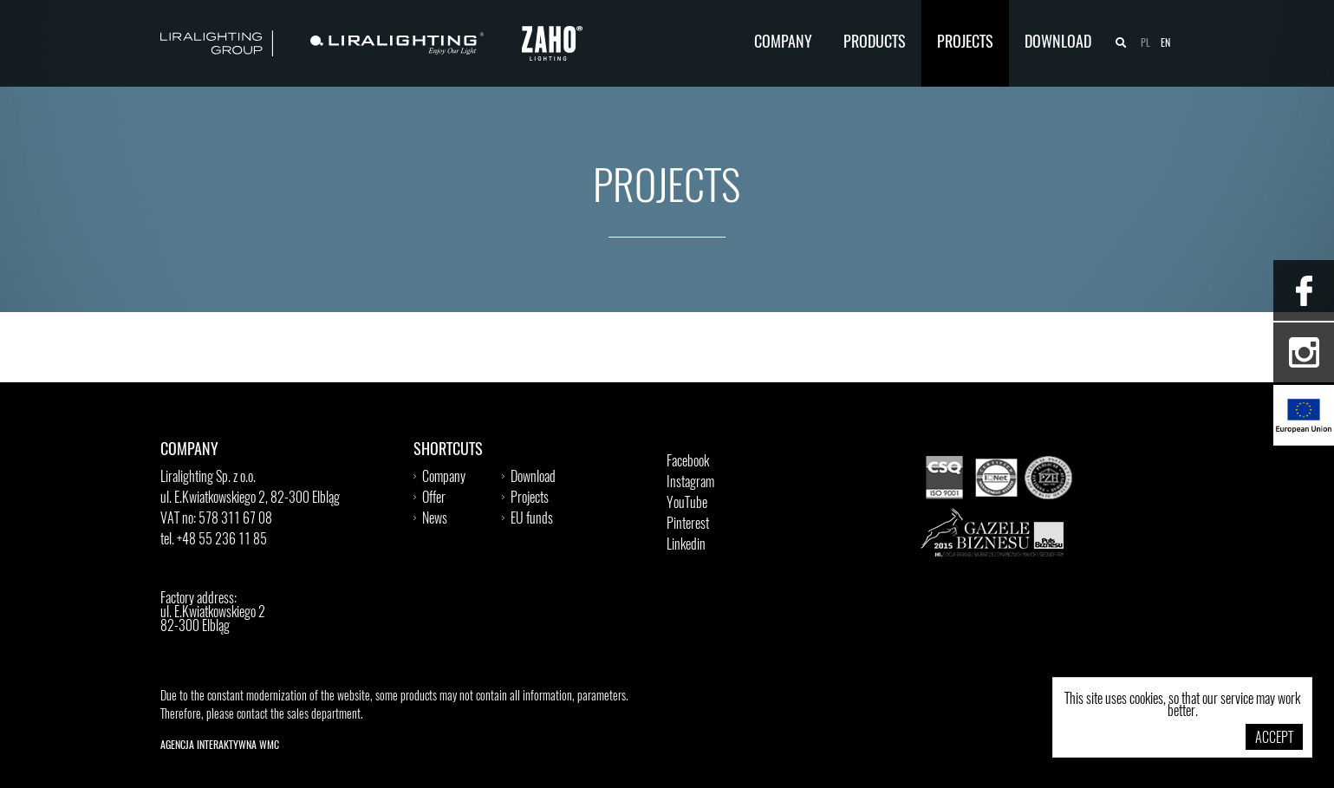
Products (874, 43)
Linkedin (686, 545)
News (434, 519)
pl (1145, 43)
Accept (1274, 739)
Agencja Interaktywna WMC (219, 745)
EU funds (532, 519)
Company (783, 43)
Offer (434, 498)
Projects (965, 43)
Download (1058, 43)
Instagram (690, 483)
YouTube (687, 504)
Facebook (688, 462)
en (1165, 43)
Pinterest (688, 524)
